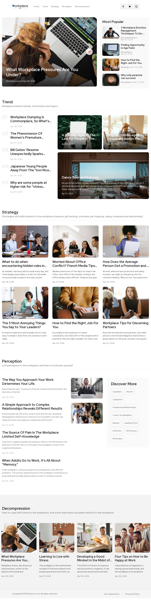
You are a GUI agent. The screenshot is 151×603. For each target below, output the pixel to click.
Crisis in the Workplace (122, 415)
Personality (117, 438)
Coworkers (117, 392)
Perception (67, 6)
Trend (45, 6)
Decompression (82, 6)
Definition (117, 431)
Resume (116, 423)
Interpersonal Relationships (124, 407)
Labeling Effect (131, 423)
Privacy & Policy (132, 594)
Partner (129, 392)
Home (36, 6)
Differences (131, 431)
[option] (49, 52)
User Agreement (111, 594)
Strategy (55, 6)
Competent (118, 399)
